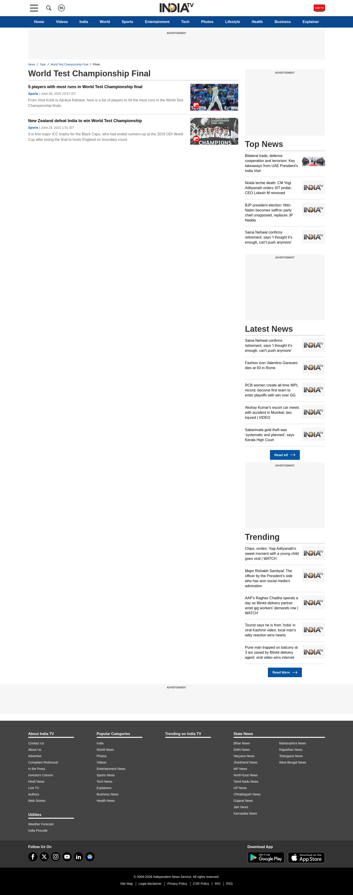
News (31, 64)
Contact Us (36, 743)
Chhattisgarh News (247, 794)
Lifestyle (232, 22)
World (105, 22)
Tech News (104, 781)
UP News (240, 788)
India (83, 22)
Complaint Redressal (43, 762)
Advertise (35, 756)
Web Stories (37, 800)
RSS (229, 883)
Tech (185, 22)
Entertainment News (111, 769)
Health (257, 22)
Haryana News (244, 756)
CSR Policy (201, 883)
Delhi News (242, 749)
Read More (284, 672)
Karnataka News (245, 813)
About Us (35, 749)
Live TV (33, 788)
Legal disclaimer (150, 883)
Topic (43, 64)
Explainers (104, 788)
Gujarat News (243, 800)
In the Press (36, 769)
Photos (207, 22)
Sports (127, 22)
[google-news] (89, 856)
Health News (106, 800)
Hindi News (36, 781)
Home (39, 22)
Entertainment (157, 22)
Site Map (126, 883)
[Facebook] (32, 856)
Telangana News (291, 756)
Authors (33, 794)
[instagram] (55, 856)
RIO (217, 883)
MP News (240, 769)
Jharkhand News (245, 762)
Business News (108, 794)
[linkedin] (78, 856)
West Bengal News (292, 762)
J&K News (241, 807)
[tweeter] (44, 856)
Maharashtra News (292, 743)
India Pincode (38, 830)
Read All (285, 455)
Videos (62, 22)
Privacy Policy (177, 883)
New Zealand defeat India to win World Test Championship (85, 120)
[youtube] (67, 856)
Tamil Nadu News (246, 781)
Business (283, 22)
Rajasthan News (291, 749)
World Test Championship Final (70, 64)
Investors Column (40, 775)
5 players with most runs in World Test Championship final (85, 87)
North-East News (246, 775)
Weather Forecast (41, 824)
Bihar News (242, 743)
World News (105, 749)
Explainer (311, 22)
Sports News (106, 775)
